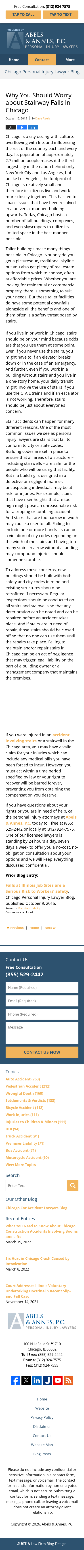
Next (50, 927)
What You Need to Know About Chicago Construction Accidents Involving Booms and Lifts (42, 1231)
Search (72, 1185)
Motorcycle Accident (27, 1157)
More (70, 59)
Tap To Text (60, 14)
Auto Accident (23, 1079)
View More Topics (21, 1164)
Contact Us (42, 1435)
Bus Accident (21, 1150)
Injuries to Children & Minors (36, 1121)
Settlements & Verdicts (30, 1100)
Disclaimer (42, 1426)
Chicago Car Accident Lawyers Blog (36, 1207)
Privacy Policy (42, 1417)
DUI (12, 1129)
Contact (42, 59)
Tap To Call (23, 14)
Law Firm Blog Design (42, 1543)
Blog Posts (42, 1453)
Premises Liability (29, 908)
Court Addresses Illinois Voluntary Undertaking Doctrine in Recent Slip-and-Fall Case (38, 1291)
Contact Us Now (42, 1052)
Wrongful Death (24, 1093)
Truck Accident (22, 1136)
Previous (15, 927)
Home (14, 59)
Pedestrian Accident (28, 1086)
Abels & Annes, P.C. (57, 1524)
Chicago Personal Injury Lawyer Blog (42, 39)
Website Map (42, 1444)
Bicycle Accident (24, 1107)
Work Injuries (22, 1114)
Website (42, 1408)
